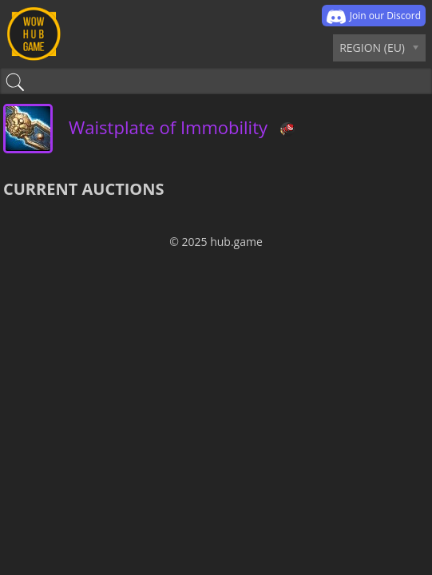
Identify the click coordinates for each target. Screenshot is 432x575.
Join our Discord (374, 16)
